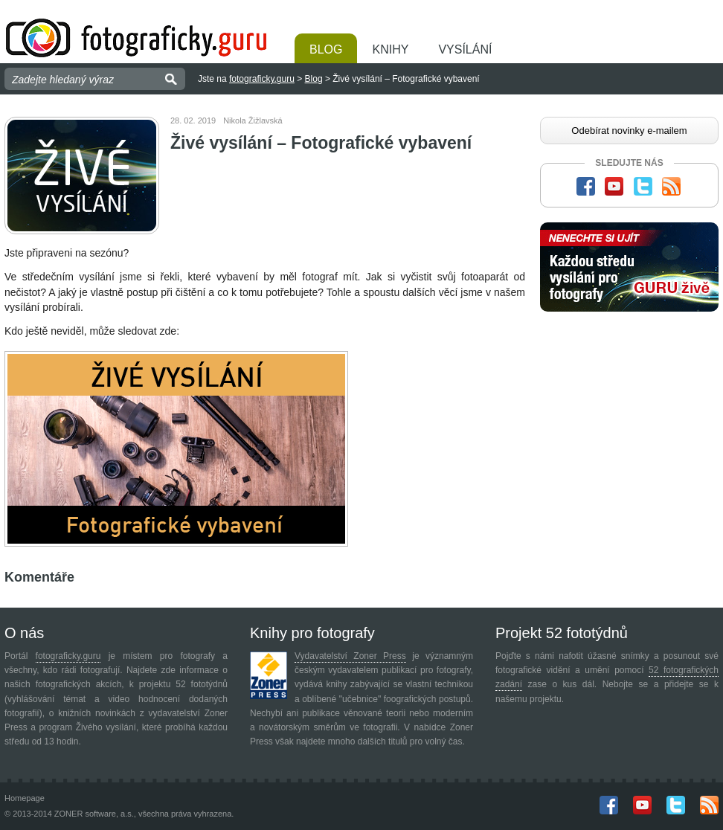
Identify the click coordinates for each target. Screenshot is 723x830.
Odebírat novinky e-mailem (629, 130)
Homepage (24, 798)
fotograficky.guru (262, 79)
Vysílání (465, 49)
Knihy (390, 49)
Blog (325, 49)
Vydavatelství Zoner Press (350, 656)
